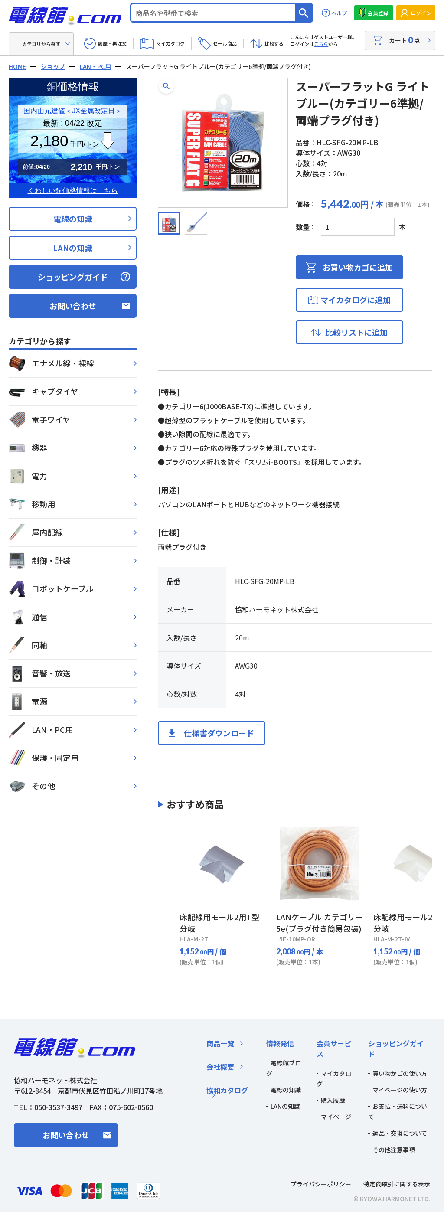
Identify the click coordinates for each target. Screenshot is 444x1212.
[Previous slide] (169, 893)
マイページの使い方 (399, 1089)
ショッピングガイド (73, 276)
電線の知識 (72, 218)
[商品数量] (358, 227)
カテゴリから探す (41, 43)
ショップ (53, 66)
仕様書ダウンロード (219, 732)
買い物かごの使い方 (399, 1073)
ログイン (421, 12)
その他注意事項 (393, 1149)
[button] (166, 86)
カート (404, 40)
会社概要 (220, 1067)
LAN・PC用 (95, 66)
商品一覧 (220, 1043)
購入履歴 (333, 1100)
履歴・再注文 (112, 43)
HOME (17, 66)
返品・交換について (399, 1133)
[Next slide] (421, 893)
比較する (274, 43)
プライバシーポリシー (321, 1183)
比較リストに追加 (356, 332)
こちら (321, 43)
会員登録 (378, 12)
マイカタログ (170, 43)
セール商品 (225, 43)
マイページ (336, 1116)
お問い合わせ (72, 305)
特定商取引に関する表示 (396, 1183)
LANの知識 (72, 247)
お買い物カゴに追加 (358, 267)
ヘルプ (339, 12)
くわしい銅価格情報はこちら (73, 190)
